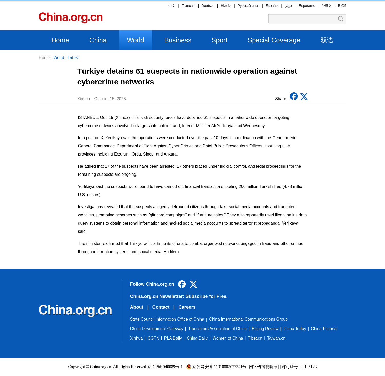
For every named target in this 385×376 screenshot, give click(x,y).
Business (177, 40)
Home (60, 40)
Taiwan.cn (276, 338)
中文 (171, 6)
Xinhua (136, 338)
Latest (73, 57)
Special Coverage (274, 40)
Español (272, 6)
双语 (327, 40)
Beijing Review (265, 328)
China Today (294, 328)
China (98, 40)
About (136, 307)
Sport (219, 40)
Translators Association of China (217, 328)
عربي (289, 6)
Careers (187, 307)
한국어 (326, 6)
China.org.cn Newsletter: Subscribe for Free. (179, 296)
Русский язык (248, 6)
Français (188, 6)
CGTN (153, 338)
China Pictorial (324, 328)
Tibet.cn (255, 338)
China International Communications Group (248, 319)
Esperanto (307, 6)
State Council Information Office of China (167, 319)
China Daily (197, 338)
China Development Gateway (156, 328)
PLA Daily (173, 338)
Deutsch (207, 6)
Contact (161, 307)
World (135, 40)
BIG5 (342, 6)
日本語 (226, 6)
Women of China (228, 338)
